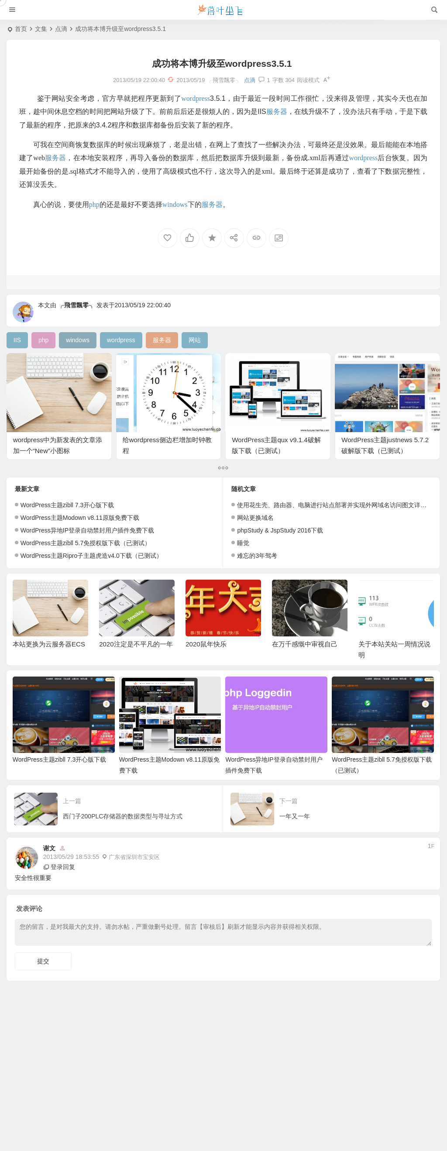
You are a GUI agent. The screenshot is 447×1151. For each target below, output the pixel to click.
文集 (41, 28)
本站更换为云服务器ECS (49, 644)
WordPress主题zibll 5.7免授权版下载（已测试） (86, 542)
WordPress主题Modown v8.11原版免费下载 (80, 517)
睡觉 (243, 542)
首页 (21, 28)
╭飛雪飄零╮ (76, 305)
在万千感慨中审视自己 (304, 644)
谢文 (49, 848)
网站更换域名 (255, 517)
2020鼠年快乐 (206, 644)
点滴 (61, 28)
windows (175, 204)
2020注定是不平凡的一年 (135, 644)
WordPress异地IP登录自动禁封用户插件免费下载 (87, 530)
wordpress (195, 98)
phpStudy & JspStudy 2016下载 (280, 530)
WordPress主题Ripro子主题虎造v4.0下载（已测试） (91, 555)
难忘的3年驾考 (257, 555)
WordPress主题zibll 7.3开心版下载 (67, 505)
